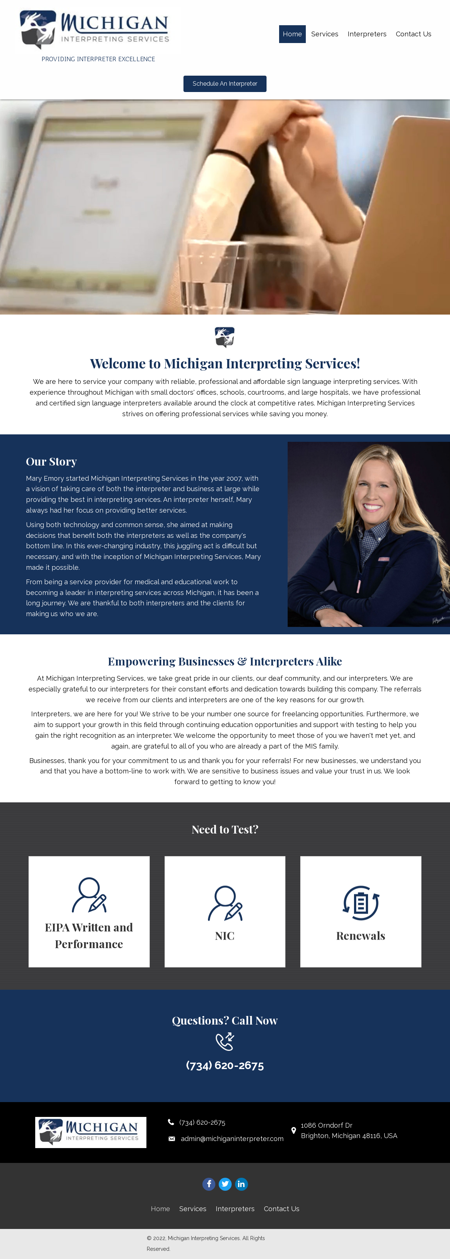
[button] (225, 84)
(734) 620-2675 (225, 1065)
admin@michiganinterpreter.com (232, 1139)
